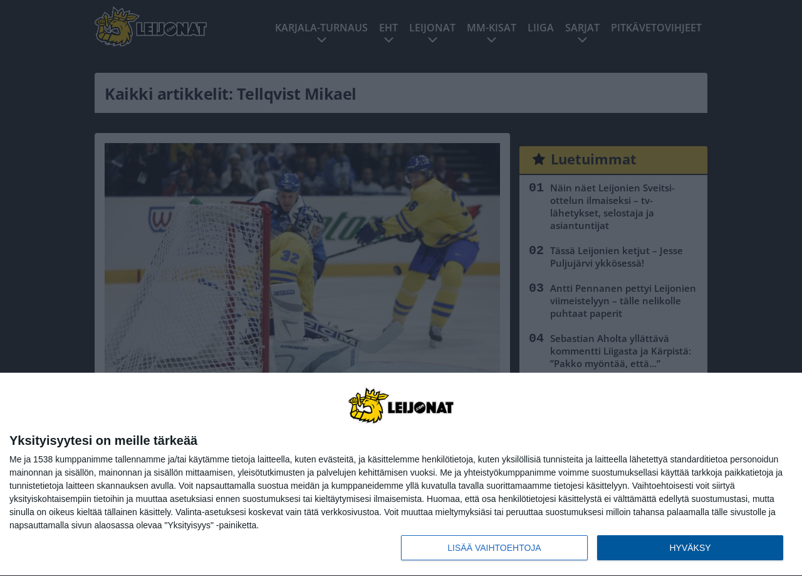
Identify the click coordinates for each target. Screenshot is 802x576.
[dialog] (401, 474)
